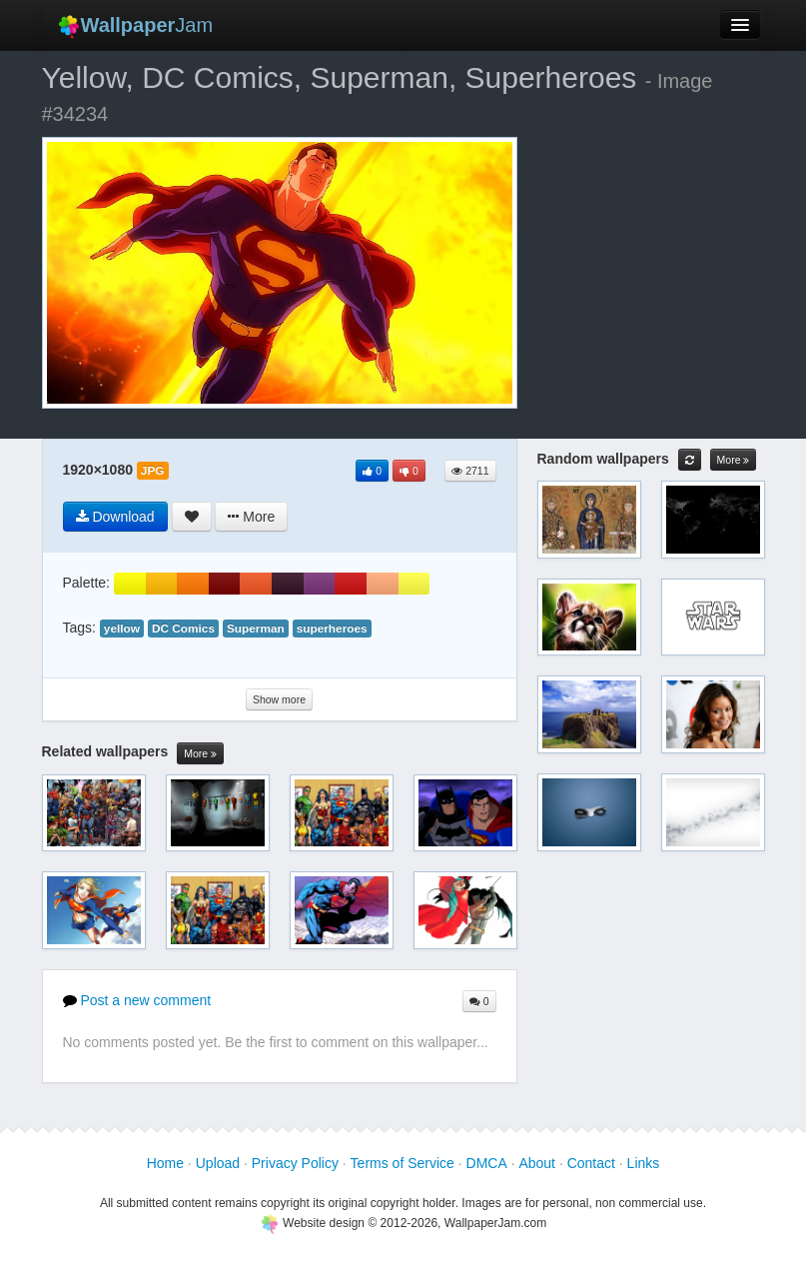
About (536, 1163)
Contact (591, 1163)
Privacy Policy (295, 1163)
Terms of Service (402, 1163)
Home (165, 1163)
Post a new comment (137, 1000)
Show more (279, 699)
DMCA (486, 1163)
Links (643, 1163)
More (200, 753)
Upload (218, 1163)
